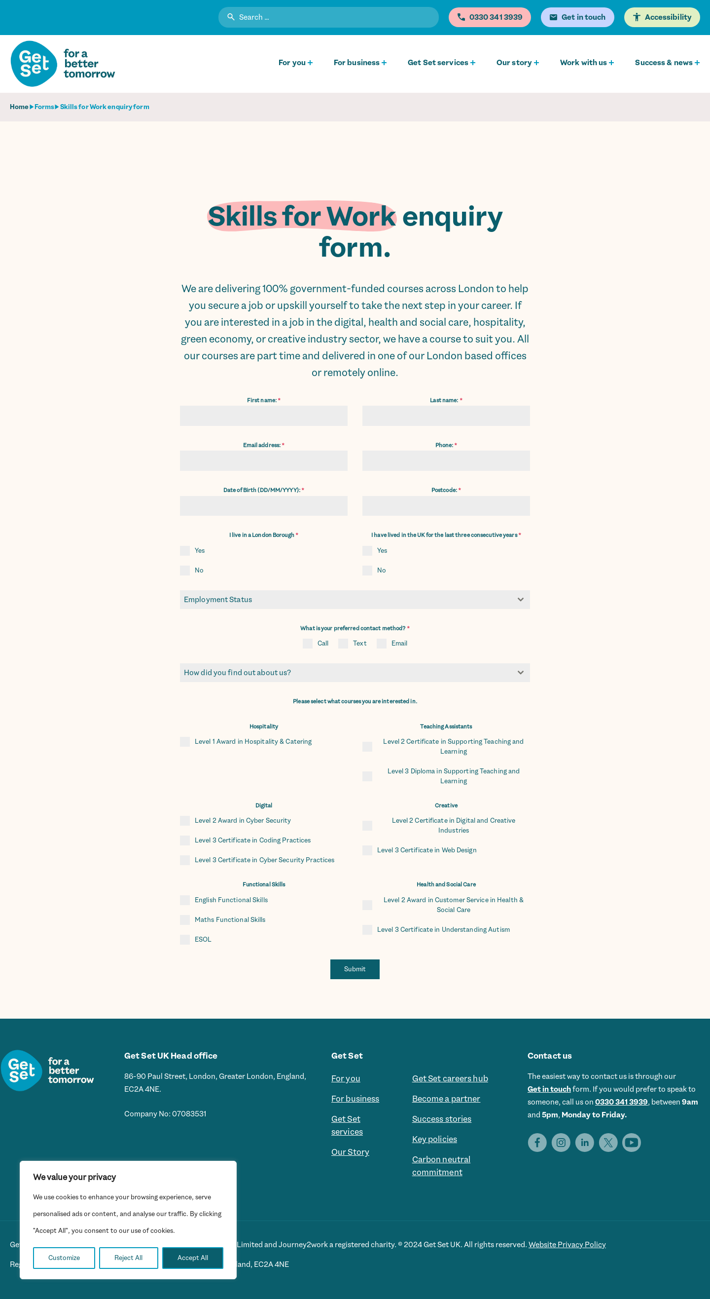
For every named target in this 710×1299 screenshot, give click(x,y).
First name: (264, 400)
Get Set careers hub (450, 1078)
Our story (514, 63)
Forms (45, 107)
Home (19, 107)
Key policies (434, 1139)
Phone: (446, 445)
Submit (355, 969)
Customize (64, 1258)
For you (292, 63)
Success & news (664, 63)
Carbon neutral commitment (441, 1166)
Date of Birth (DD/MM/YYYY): (263, 490)
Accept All (193, 1258)
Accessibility (668, 17)
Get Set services (438, 63)
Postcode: (446, 490)
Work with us (583, 63)
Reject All (128, 1258)
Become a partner (446, 1099)
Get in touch (549, 1089)
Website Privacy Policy (567, 1245)
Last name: (446, 400)
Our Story (350, 1152)
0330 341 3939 (621, 1102)
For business (357, 63)
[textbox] (345, 599)
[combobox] (355, 599)
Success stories (442, 1119)
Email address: (264, 445)
